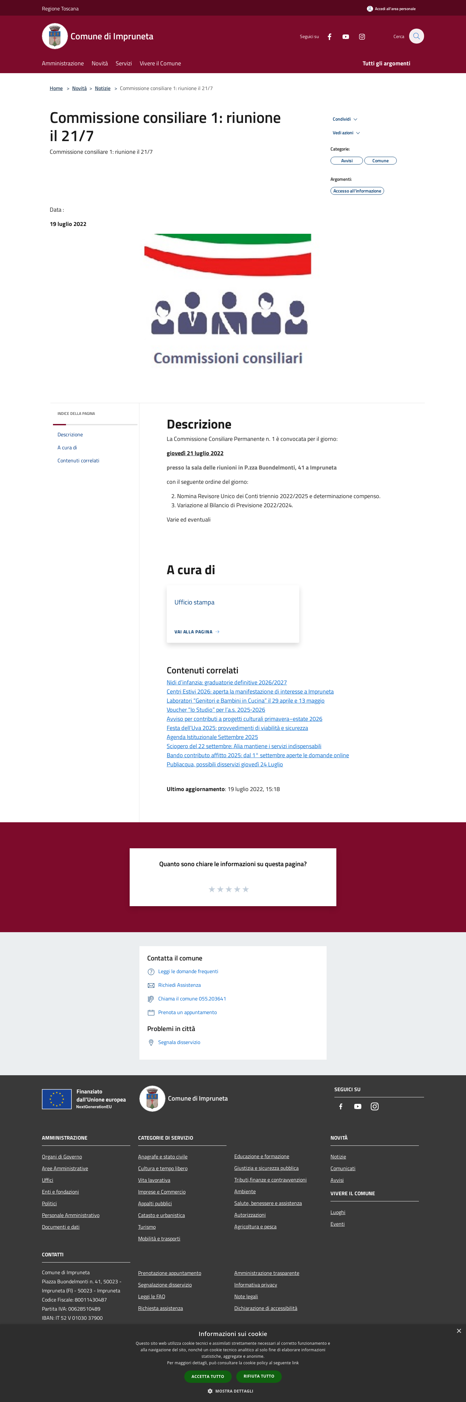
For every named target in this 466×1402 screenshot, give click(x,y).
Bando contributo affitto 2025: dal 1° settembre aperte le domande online (258, 755)
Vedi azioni (347, 133)
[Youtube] (342, 36)
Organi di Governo (62, 1156)
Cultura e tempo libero (163, 1168)
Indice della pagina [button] (76, 413)
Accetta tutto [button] (208, 1376)
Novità (79, 88)
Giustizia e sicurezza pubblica (266, 1168)
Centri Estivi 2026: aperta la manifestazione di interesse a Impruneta (250, 691)
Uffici (47, 1180)
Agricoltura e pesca (255, 1226)
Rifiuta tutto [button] (259, 1376)
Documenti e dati (61, 1227)
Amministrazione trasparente (266, 1273)
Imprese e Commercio (162, 1192)
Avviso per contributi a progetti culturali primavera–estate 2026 (244, 718)
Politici (49, 1203)
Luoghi (337, 1212)
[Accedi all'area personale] (391, 8)
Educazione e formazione (261, 1156)
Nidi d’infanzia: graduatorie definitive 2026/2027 (227, 682)
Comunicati (343, 1168)
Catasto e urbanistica (161, 1215)
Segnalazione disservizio (165, 1285)
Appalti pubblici (155, 1203)
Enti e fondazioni (60, 1192)
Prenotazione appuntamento (169, 1273)
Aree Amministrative (65, 1168)
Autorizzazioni (250, 1215)
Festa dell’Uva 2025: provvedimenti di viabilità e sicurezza (237, 727)
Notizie (102, 88)
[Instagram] (358, 36)
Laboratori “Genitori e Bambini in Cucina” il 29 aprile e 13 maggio (246, 700)
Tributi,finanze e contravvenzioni (270, 1180)
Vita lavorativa (154, 1180)
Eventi (337, 1224)
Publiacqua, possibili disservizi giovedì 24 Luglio (225, 764)
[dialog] (233, 1363)
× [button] (458, 1331)
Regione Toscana (60, 8)
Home (56, 88)
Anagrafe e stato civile (163, 1156)
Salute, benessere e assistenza (268, 1203)
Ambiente (245, 1191)
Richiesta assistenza (160, 1308)
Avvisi (337, 1180)
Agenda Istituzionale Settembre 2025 (212, 737)
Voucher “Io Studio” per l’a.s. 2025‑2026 (216, 709)
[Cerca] (416, 36)
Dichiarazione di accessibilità (265, 1308)
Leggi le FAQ (151, 1296)
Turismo (147, 1227)
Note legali (246, 1296)
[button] (233, 1391)
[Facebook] (325, 36)
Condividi (346, 119)
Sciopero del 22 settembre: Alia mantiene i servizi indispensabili (244, 746)
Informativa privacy (255, 1285)
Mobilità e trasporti (159, 1238)
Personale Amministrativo (70, 1215)
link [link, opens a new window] (295, 1363)
